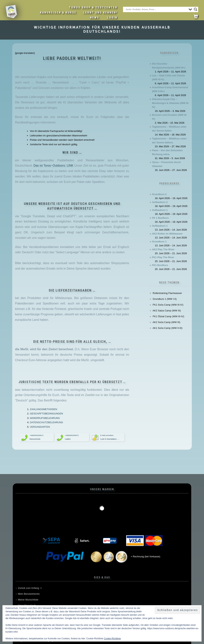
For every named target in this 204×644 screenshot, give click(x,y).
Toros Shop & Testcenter (93, 7)
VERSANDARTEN (40, 426)
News (94, 17)
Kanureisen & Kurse (58, 12)
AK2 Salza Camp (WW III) (167, 310)
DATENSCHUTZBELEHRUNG (46, 422)
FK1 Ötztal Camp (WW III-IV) (168, 316)
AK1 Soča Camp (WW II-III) (167, 328)
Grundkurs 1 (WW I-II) (165, 299)
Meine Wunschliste (28, 599)
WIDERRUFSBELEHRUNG (45, 418)
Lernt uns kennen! (100, 12)
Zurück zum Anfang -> (30, 588)
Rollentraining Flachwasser (167, 293)
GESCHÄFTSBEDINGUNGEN (46, 413)
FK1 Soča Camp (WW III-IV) (168, 304)
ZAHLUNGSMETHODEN (43, 409)
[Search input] (156, 9)
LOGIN (112, 17)
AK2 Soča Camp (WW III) (166, 322)
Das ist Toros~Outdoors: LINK (53, 165)
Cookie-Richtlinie (112, 638)
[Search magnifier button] (195, 9)
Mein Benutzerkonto (29, 593)
